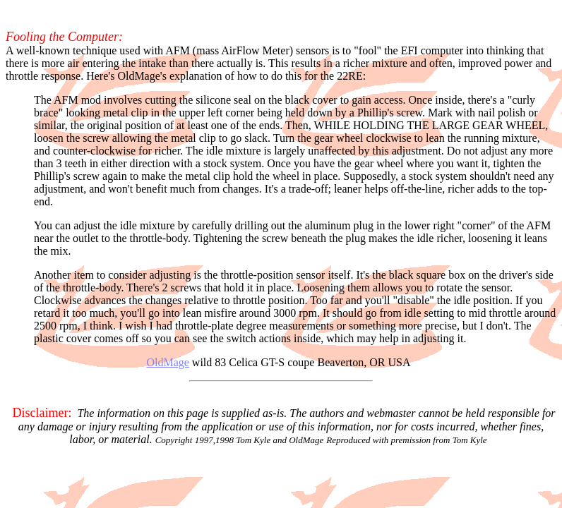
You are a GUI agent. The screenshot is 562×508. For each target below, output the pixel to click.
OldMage (167, 362)
